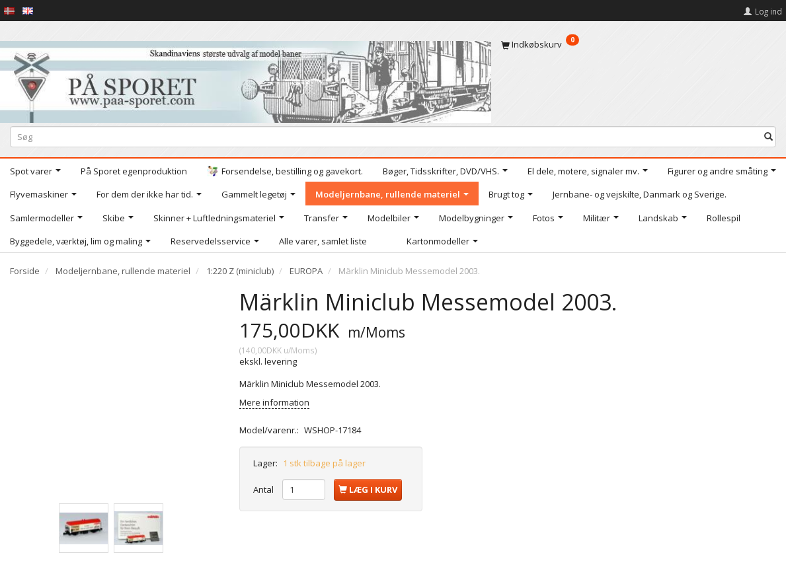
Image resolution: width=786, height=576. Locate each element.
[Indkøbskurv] (638, 44)
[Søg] (768, 136)
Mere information (274, 402)
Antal (264, 489)
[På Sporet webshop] (245, 79)
